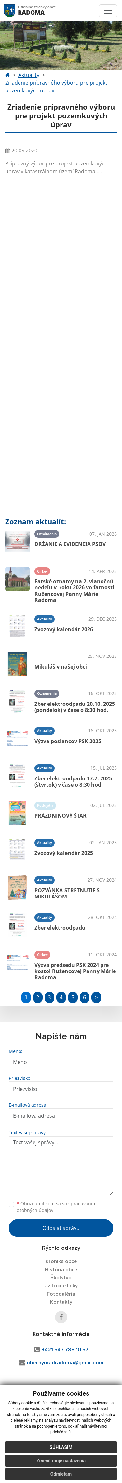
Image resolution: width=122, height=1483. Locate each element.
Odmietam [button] (61, 1474)
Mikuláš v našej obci (60, 666)
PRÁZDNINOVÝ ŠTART (61, 815)
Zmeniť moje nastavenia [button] (61, 1460)
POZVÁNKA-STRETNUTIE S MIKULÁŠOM (67, 893)
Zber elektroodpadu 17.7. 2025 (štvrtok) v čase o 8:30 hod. (73, 781)
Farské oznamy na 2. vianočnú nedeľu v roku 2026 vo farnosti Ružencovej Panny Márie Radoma (74, 591)
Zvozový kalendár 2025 (63, 853)
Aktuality (28, 74)
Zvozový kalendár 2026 (63, 629)
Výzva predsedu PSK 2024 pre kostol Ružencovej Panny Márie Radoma (75, 971)
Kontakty (61, 1302)
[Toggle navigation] (108, 10)
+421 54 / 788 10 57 (65, 1349)
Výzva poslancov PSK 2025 (67, 741)
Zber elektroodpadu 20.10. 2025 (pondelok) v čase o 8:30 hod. (74, 707)
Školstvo (61, 1277)
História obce (61, 1269)
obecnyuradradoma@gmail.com (65, 1362)
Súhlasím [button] (61, 1447)
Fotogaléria (61, 1293)
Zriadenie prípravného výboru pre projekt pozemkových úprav (56, 86)
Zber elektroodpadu (60, 927)
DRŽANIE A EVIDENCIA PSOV (70, 544)
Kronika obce (61, 1261)
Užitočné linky (61, 1285)
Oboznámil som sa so (57, 1206)
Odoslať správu (61, 1228)
